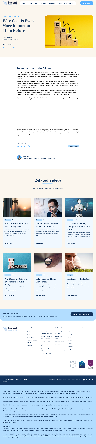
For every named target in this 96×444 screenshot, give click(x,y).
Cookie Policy (76, 379)
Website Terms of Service (64, 379)
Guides (70, 343)
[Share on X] (7, 47)
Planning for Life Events (45, 349)
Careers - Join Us (31, 350)
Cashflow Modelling (60, 350)
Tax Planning (58, 344)
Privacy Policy (51, 379)
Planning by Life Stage (45, 344)
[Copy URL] (4, 47)
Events (70, 340)
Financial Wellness (45, 341)
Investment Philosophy (30, 346)
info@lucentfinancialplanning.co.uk (41, 428)
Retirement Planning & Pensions (60, 332)
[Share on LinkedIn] (11, 47)
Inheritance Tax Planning (59, 337)
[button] (25, 3)
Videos (70, 349)
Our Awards (30, 353)
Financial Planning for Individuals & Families (46, 332)
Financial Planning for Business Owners (46, 337)
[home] (10, 3)
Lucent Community (46, 353)
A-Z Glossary (72, 334)
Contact (71, 3)
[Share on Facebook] (14, 47)
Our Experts (30, 331)
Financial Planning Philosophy (32, 341)
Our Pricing (30, 334)
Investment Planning (60, 341)
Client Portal (72, 331)
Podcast (71, 346)
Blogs (70, 337)
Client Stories (30, 337)
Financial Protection (60, 347)
